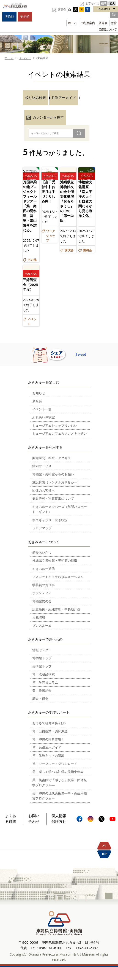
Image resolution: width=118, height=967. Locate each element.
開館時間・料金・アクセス (51, 458)
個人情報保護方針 (59, 818)
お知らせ (38, 393)
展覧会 (103, 23)
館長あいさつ (42, 552)
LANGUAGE (104, 9)
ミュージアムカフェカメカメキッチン (59, 433)
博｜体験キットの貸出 (48, 755)
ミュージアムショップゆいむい (54, 425)
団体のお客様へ (43, 490)
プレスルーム (42, 625)
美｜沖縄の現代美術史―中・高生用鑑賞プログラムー (59, 796)
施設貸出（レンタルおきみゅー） (56, 482)
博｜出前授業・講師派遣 (50, 731)
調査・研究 (40, 698)
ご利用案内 (87, 23)
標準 (104, 3)
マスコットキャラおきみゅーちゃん (58, 576)
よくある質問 (10, 818)
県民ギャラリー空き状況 (50, 520)
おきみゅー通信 (43, 568)
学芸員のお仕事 (43, 585)
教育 (114, 23)
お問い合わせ (33, 818)
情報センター (42, 650)
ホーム (72, 23)
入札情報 (38, 617)
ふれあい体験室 (43, 417)
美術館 (25, 16)
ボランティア (42, 593)
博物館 (9, 16)
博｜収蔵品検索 (43, 674)
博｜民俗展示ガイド (46, 747)
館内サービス (42, 466)
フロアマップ (42, 528)
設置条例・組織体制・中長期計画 (56, 609)
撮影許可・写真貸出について (53, 498)
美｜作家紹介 (42, 690)
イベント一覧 (42, 409)
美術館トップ (42, 666)
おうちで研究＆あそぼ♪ (49, 723)
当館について (108, 29)
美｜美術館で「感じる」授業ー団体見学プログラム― (59, 782)
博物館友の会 (42, 601)
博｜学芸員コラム (45, 682)
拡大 (112, 3)
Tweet (80, 354)
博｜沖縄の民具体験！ (48, 739)
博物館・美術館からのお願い (53, 474)
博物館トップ (42, 658)
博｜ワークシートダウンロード (54, 763)
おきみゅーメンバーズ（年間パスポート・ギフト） (59, 509)
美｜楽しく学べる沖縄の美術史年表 (58, 771)
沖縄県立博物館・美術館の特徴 (54, 560)
